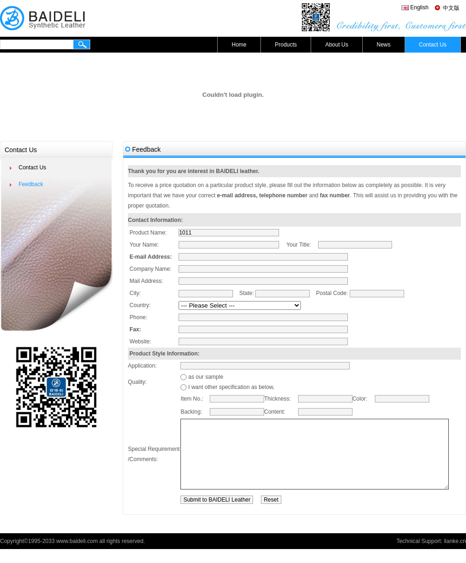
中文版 (451, 8)
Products (286, 44)
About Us (336, 44)
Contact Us (432, 44)
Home (239, 44)
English (419, 7)
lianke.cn (455, 555)
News (384, 44)
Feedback (31, 184)
